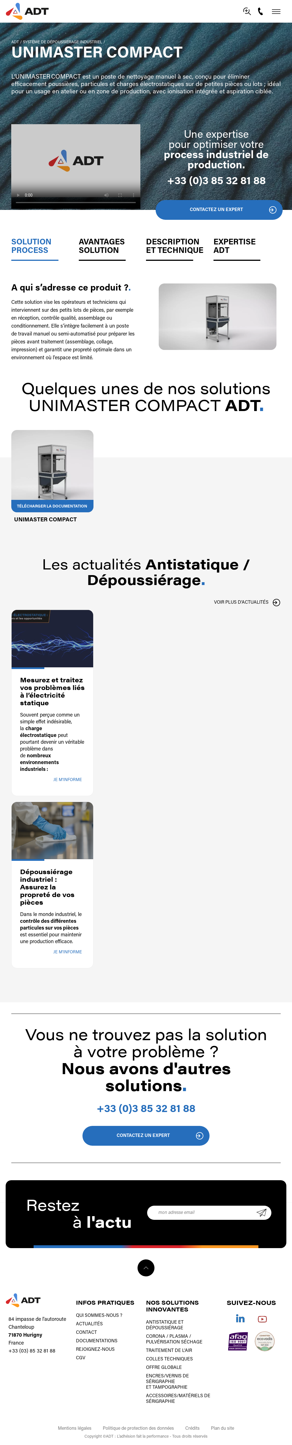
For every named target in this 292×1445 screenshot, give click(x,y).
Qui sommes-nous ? (99, 1315)
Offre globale (164, 1368)
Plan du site (222, 1428)
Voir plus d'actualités (241, 602)
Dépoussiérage (164, 1328)
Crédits (192, 1428)
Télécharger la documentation (52, 506)
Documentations (96, 1341)
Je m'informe (67, 780)
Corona (155, 1336)
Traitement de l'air (169, 1351)
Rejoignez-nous (95, 1349)
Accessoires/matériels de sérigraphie (178, 1399)
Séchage (191, 1342)
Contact (86, 1332)
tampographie (170, 1387)
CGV (80, 1358)
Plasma (178, 1336)
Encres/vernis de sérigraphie (167, 1379)
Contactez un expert (216, 210)
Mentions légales (74, 1428)
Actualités (89, 1324)
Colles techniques (169, 1359)
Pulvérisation (163, 1342)
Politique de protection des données (138, 1428)
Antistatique (161, 1322)
